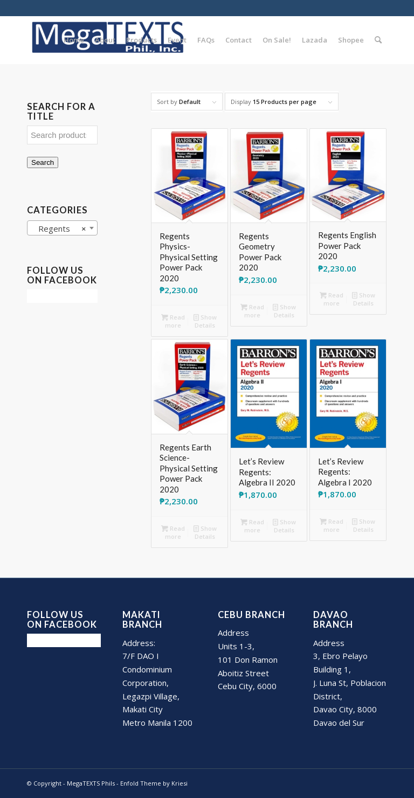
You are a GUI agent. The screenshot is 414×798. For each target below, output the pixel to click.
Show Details (205, 320)
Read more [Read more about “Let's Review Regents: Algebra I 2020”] (331, 524)
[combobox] (62, 227)
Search (42, 162)
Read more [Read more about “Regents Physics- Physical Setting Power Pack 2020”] (173, 320)
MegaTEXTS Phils (91, 783)
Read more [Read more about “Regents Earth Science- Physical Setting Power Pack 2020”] (173, 531)
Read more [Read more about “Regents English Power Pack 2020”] (331, 298)
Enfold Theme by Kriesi (154, 783)
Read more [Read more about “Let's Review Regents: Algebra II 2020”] (252, 525)
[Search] (378, 40)
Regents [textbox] (59, 228)
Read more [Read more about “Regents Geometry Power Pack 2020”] (252, 310)
